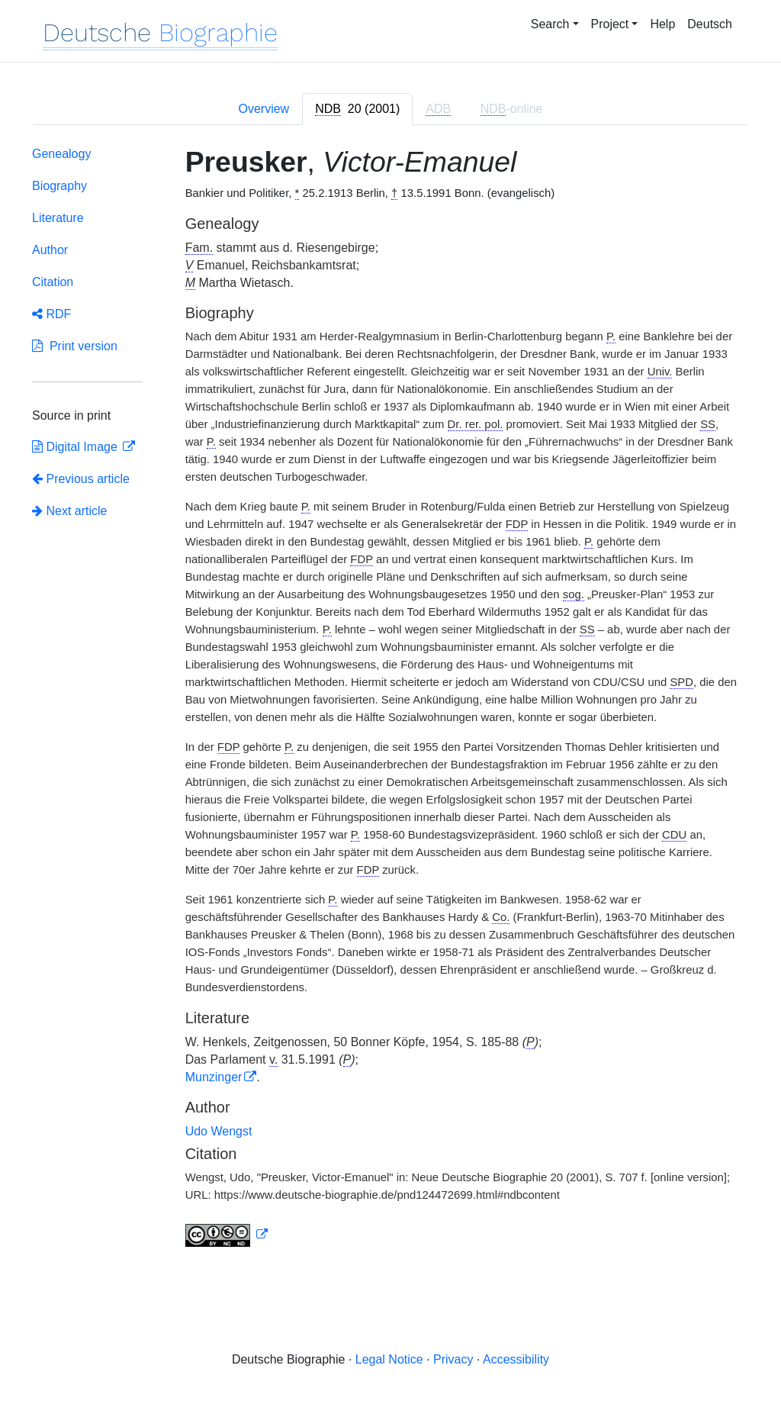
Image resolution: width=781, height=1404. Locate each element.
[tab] (357, 109)
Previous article (81, 478)
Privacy (453, 1359)
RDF (51, 314)
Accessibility (516, 1359)
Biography (59, 185)
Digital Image (76, 446)
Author (50, 249)
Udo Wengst (218, 1131)
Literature (58, 217)
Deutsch (709, 24)
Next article (69, 510)
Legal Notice (389, 1359)
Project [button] (610, 24)
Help (662, 24)
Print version (74, 346)
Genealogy (61, 153)
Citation (52, 281)
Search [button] (550, 24)
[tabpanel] (390, 700)
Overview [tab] (263, 108)
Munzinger (214, 1077)
